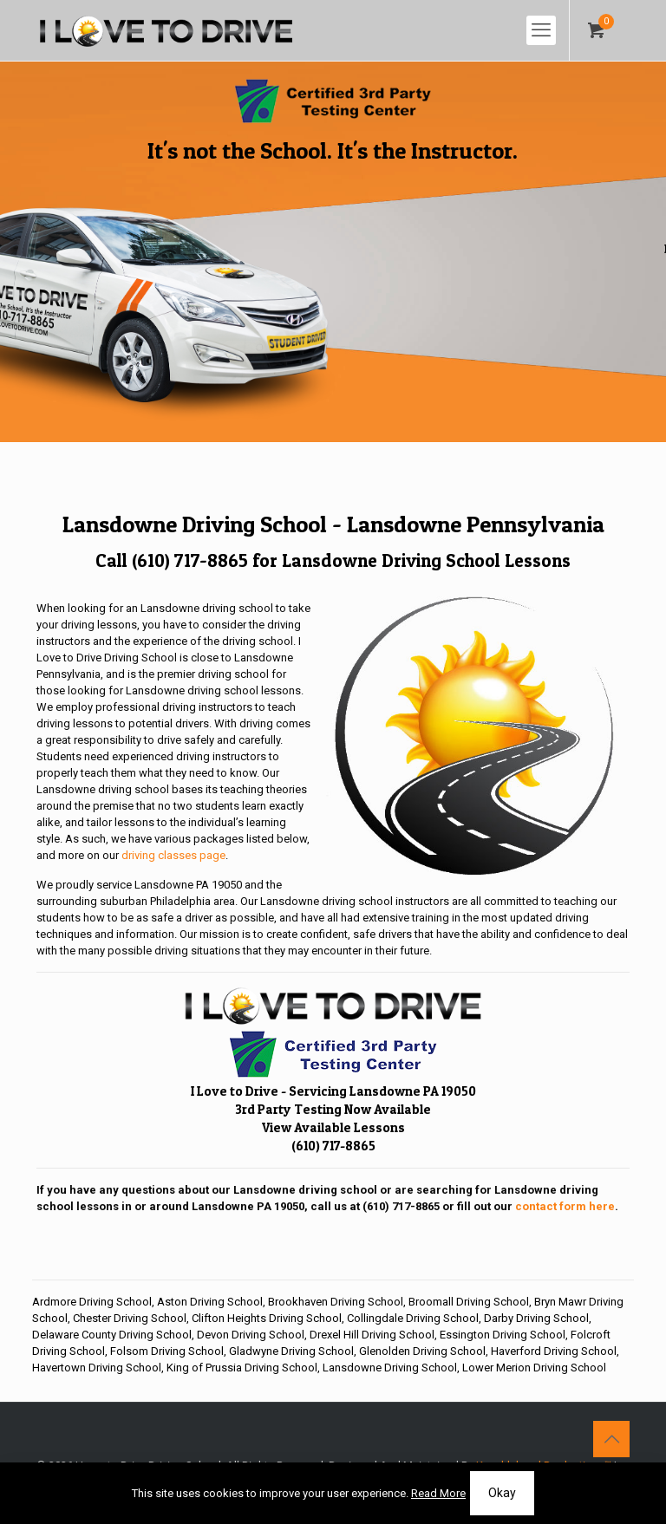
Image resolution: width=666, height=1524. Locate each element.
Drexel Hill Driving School (372, 1334)
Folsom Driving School (167, 1351)
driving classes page (173, 855)
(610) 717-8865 (190, 560)
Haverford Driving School (554, 1351)
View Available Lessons (333, 1127)
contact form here (565, 1206)
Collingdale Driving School (413, 1318)
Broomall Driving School (468, 1301)
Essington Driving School (502, 1334)
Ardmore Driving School (92, 1301)
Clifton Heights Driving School (267, 1318)
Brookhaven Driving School (335, 1301)
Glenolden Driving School (422, 1351)
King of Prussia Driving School (241, 1367)
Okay (502, 1493)
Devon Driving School (250, 1334)
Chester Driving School (129, 1318)
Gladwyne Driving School (291, 1351)
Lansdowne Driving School (390, 1367)
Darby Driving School (536, 1318)
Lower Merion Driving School (534, 1367)
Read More (438, 1493)
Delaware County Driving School (112, 1334)
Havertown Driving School (96, 1367)
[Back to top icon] (611, 1439)
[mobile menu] (541, 30)
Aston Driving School (210, 1301)
